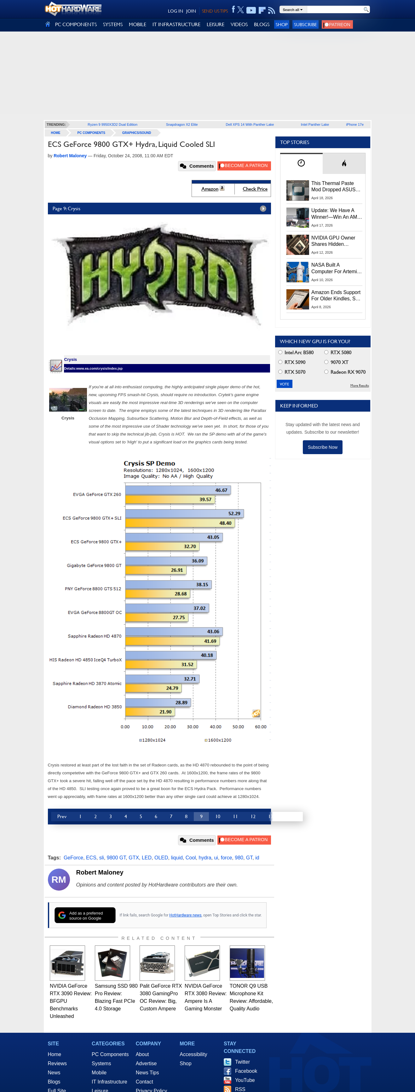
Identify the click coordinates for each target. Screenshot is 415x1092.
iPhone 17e (355, 124)
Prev (61, 816)
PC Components (91, 133)
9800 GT (116, 857)
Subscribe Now (322, 447)
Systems (101, 1063)
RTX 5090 (291, 362)
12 (253, 816)
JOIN (191, 11)
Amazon (209, 189)
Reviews (57, 1063)
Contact (144, 1081)
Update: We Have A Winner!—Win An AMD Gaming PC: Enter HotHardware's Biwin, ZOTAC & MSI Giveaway (336, 214)
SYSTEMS (113, 24)
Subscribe (305, 24)
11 (235, 816)
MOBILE (137, 24)
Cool (191, 857)
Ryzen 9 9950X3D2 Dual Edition (112, 124)
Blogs (54, 1081)
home (56, 133)
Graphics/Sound (136, 133)
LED (147, 857)
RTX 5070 (291, 372)
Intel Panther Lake (315, 124)
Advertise (146, 1063)
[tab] (301, 163)
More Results (359, 386)
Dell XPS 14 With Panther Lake (250, 124)
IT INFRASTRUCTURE (176, 24)
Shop (282, 24)
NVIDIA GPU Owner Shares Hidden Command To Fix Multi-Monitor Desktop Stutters (336, 241)
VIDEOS (239, 24)
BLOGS (261, 24)
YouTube (245, 1080)
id (257, 857)
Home (54, 1054)
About (142, 1054)
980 (239, 857)
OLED (161, 857)
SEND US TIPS (215, 11)
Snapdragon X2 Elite (182, 124)
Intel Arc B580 (296, 352)
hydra (205, 857)
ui (216, 857)
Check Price (255, 189)
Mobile (99, 1072)
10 (217, 816)
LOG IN (175, 11)
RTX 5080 (337, 352)
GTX (134, 857)
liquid (176, 857)
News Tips (147, 1072)
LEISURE (215, 24)
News (54, 1072)
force (226, 857)
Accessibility (193, 1054)
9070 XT (336, 362)
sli (101, 857)
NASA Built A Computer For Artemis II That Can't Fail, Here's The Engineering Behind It (335, 268)
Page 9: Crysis (161, 208)
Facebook (246, 1071)
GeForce (73, 857)
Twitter (242, 1062)
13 (270, 816)
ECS (91, 857)
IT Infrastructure (109, 1081)
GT (249, 857)
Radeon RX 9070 (345, 372)
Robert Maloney (100, 872)
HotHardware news (185, 915)
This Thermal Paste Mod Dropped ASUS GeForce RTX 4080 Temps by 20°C (333, 187)
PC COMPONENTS (76, 24)
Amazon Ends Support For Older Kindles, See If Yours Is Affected (336, 296)
